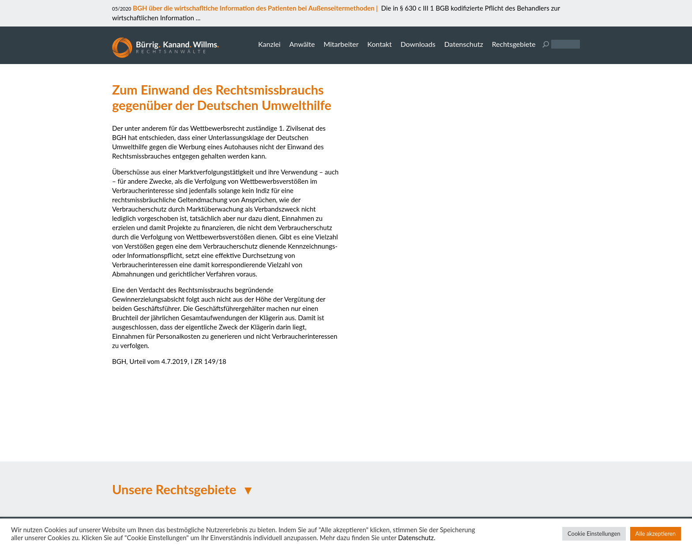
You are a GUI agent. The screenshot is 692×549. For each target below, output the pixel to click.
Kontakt (379, 44)
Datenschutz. (416, 537)
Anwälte (302, 44)
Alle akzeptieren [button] (656, 533)
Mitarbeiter (340, 44)
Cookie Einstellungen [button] (594, 533)
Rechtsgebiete (513, 44)
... (197, 18)
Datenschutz (463, 44)
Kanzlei (269, 44)
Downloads (417, 44)
